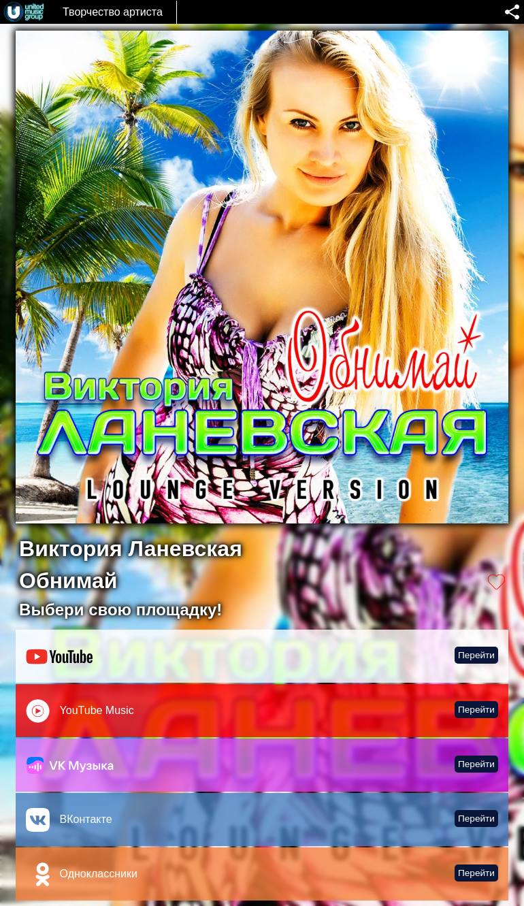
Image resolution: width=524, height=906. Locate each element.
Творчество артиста (113, 12)
